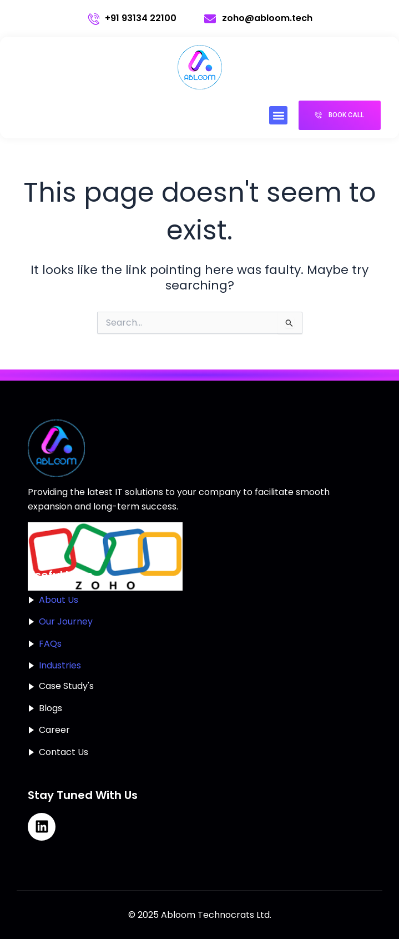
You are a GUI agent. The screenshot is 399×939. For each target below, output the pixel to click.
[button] (278, 115)
